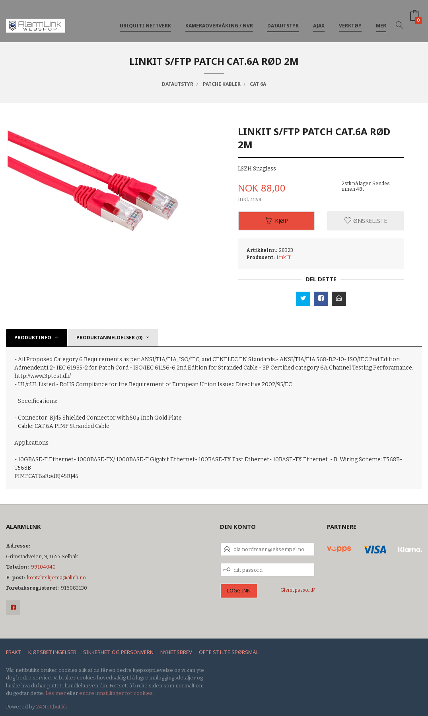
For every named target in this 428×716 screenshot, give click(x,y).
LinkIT (283, 257)
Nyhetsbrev (176, 652)
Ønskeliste (365, 220)
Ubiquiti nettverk (145, 19)
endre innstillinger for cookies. (116, 693)
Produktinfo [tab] (32, 337)
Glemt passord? (297, 590)
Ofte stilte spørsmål (229, 652)
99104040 (43, 567)
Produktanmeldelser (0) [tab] (109, 337)
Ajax (319, 19)
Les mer (55, 693)
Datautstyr (283, 19)
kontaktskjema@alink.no (56, 578)
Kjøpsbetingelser (52, 652)
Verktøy (350, 19)
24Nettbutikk (51, 707)
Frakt (13, 652)
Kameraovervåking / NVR (219, 19)
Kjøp (276, 220)
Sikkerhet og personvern (118, 652)
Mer (381, 19)
